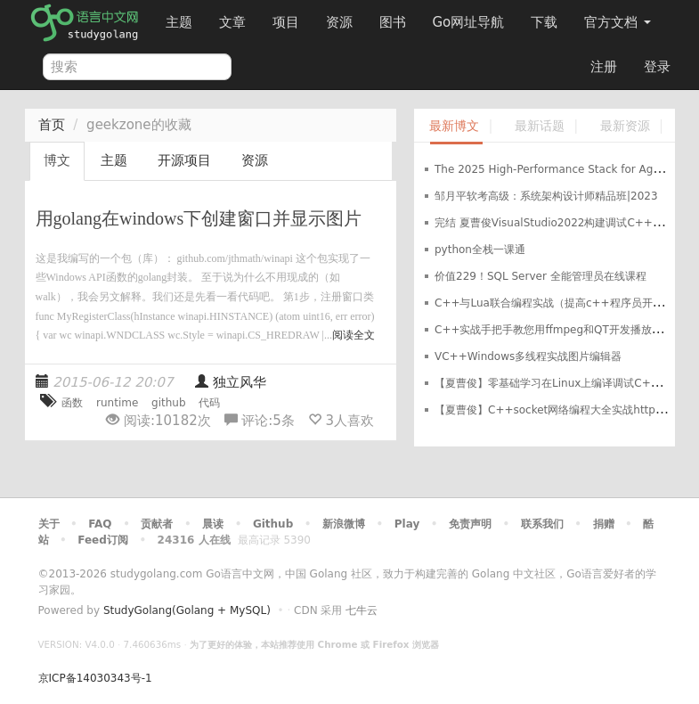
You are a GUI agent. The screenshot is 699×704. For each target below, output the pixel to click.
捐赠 (603, 524)
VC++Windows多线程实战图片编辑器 (528, 356)
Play (406, 524)
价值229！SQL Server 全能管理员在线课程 (540, 276)
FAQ (99, 524)
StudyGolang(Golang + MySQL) (187, 610)
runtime (117, 403)
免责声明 (470, 524)
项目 (285, 22)
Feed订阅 (102, 540)
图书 (392, 22)
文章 (232, 22)
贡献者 (157, 524)
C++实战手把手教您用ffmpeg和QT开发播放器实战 (559, 329)
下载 (544, 22)
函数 (72, 403)
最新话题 (540, 126)
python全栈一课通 (480, 249)
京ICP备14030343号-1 (95, 678)
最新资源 (625, 126)
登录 (657, 67)
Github (273, 524)
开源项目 (184, 160)
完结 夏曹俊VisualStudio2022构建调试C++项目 (554, 223)
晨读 (213, 524)
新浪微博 (343, 524)
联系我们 (542, 524)
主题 (179, 22)
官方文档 (617, 22)
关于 (49, 524)
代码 (209, 403)
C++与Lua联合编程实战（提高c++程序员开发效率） (565, 303)
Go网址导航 (471, 17)
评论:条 (261, 421)
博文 (57, 160)
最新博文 (454, 126)
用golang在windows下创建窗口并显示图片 (199, 218)
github (168, 403)
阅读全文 (353, 335)
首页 (51, 125)
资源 (339, 22)
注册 (603, 67)
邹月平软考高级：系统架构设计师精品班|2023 (546, 196)
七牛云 (361, 610)
